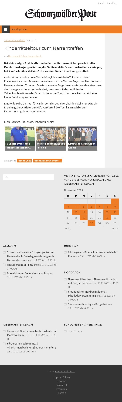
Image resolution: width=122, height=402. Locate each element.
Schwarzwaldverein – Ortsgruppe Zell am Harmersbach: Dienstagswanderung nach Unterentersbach (30, 256)
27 (91, 223)
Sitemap (62, 381)
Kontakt (101, 3)
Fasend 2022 (24, 160)
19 (83, 217)
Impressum (62, 388)
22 (107, 217)
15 (107, 212)
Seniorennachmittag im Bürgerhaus (88, 304)
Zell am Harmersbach (14, 40)
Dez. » (115, 228)
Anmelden (111, 3)
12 (83, 212)
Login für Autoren (62, 377)
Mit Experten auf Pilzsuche (22, 264)
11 (76, 212)
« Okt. (68, 228)
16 (115, 212)
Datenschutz (62, 384)
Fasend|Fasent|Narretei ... (48, 160)
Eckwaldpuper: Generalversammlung (28, 273)
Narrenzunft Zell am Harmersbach (24, 56)
